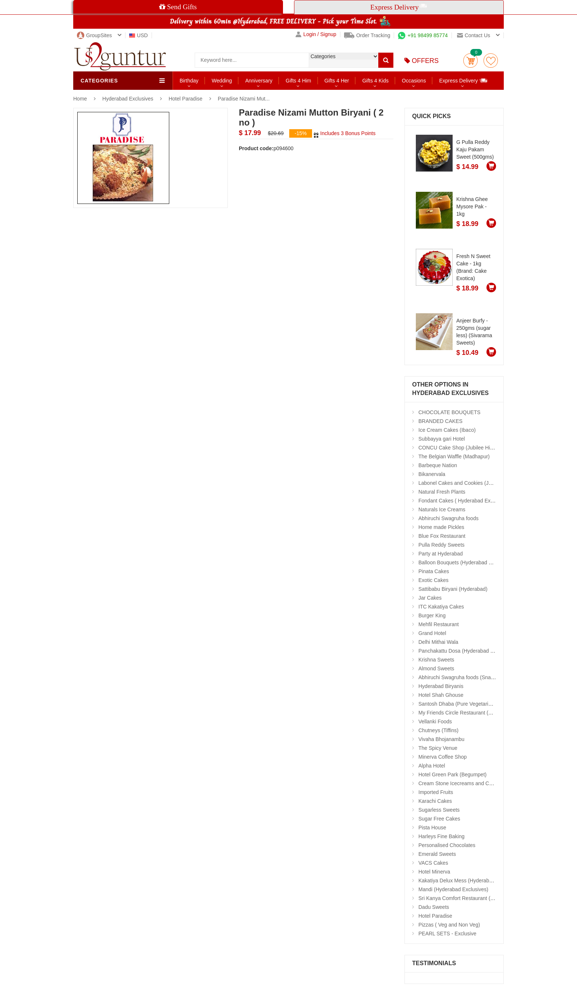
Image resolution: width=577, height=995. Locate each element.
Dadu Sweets (433, 907)
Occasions (414, 81)
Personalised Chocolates (446, 845)
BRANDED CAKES (440, 421)
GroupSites (94, 35)
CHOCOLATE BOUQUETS (449, 412)
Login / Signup (315, 34)
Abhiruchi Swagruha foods (448, 518)
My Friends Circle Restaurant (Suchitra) (463, 713)
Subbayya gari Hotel (441, 439)
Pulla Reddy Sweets (441, 545)
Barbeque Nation (437, 465)
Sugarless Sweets (439, 810)
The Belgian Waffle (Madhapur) (454, 456)
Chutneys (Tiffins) (438, 730)
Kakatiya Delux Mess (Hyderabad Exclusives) (470, 880)
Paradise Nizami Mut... (244, 99)
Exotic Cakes (433, 580)
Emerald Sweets (437, 854)
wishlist (491, 60)
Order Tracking (367, 35)
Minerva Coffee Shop (442, 757)
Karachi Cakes (435, 801)
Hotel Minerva (434, 872)
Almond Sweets (436, 668)
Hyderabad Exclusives (128, 99)
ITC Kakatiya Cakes (441, 607)
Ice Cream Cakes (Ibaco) (447, 430)
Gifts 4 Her (337, 81)
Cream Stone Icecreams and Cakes (459, 783)
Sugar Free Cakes (439, 819)
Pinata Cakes (433, 571)
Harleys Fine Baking (441, 836)
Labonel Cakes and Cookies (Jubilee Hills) (466, 483)
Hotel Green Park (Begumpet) (452, 774)
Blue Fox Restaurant (442, 536)
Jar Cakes (430, 598)
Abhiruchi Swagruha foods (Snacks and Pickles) (473, 677)
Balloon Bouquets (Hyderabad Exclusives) (466, 562)
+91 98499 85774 (422, 35)
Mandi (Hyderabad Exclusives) (453, 889)
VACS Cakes (433, 863)
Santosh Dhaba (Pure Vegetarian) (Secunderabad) (476, 704)
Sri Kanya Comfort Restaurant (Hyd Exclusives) (472, 898)
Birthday (189, 81)
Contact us (473, 35)
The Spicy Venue (437, 748)
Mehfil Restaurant (438, 624)
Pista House (432, 827)
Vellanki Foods (435, 721)
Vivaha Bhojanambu (441, 739)
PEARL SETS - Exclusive (447, 933)
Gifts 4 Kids (375, 81)
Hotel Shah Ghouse (440, 695)
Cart (470, 60)
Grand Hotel (432, 633)
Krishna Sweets (436, 660)
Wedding (222, 81)
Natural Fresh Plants (442, 492)
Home (80, 99)
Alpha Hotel (431, 766)
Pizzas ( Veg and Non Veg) (449, 925)
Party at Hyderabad (440, 554)
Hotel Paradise (185, 99)
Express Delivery (463, 80)
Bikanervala (431, 474)
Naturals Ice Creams (442, 509)
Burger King (432, 615)
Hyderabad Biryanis (440, 686)
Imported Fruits (435, 792)
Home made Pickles (441, 527)
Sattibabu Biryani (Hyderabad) (453, 589)
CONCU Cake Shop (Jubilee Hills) (457, 448)
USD (138, 35)
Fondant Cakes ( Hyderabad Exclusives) (464, 501)
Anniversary (258, 81)
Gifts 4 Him (298, 81)
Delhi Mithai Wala (438, 642)
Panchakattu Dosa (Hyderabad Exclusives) (467, 651)
